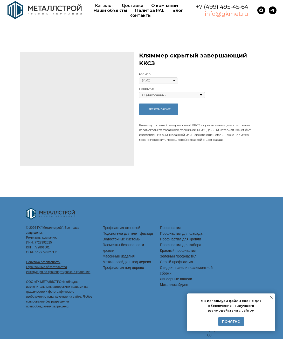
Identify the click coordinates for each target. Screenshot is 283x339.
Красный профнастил (178, 250)
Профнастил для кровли (180, 239)
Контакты (140, 15)
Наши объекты (110, 10)
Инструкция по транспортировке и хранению (58, 272)
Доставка (132, 5)
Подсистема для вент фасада (128, 233)
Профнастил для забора (180, 245)
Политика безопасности (43, 262)
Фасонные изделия (119, 256)
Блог (177, 10)
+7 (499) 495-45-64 (222, 6)
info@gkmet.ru (226, 13)
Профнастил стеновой (121, 228)
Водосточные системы (122, 239)
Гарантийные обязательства (46, 267)
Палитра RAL (149, 10)
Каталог (104, 5)
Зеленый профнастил (178, 256)
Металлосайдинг (174, 285)
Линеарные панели (176, 279)
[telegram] (273, 10)
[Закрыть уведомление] (271, 297)
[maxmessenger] (261, 10)
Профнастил (170, 228)
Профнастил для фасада (181, 233)
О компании (164, 5)
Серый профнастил (176, 262)
